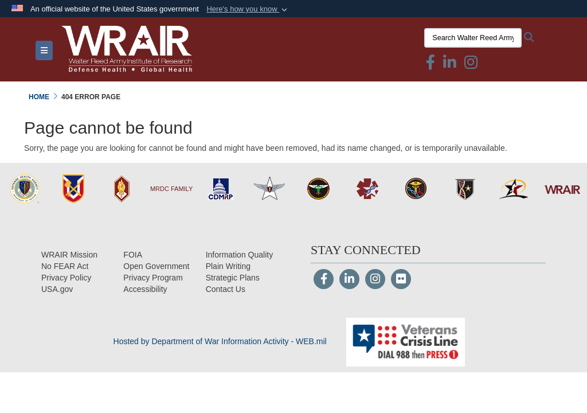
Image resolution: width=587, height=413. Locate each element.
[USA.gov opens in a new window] (57, 289)
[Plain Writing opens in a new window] (228, 266)
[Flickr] (401, 280)
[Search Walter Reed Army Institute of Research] (473, 38)
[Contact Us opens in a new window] (225, 289)
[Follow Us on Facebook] (324, 280)
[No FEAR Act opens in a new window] (64, 266)
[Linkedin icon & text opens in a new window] (449, 64)
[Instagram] (375, 280)
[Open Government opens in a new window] (156, 266)
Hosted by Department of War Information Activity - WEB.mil (220, 341)
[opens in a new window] (145, 289)
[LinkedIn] (349, 280)
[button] (247, 9)
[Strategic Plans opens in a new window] (233, 277)
